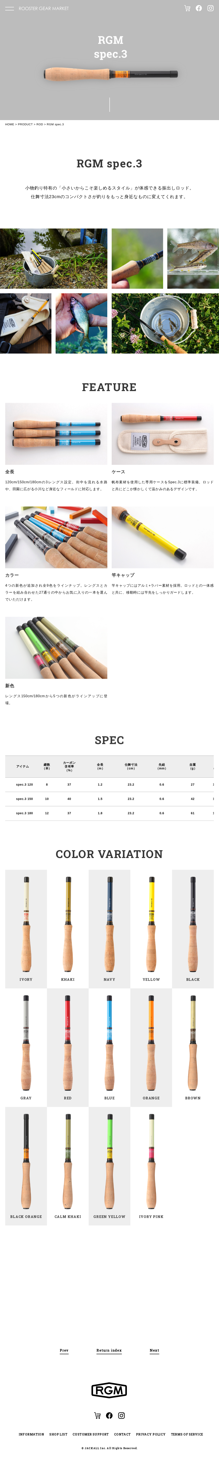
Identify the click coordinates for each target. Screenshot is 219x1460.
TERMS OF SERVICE (187, 1434)
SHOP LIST (58, 1434)
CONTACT (122, 1434)
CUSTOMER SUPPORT (91, 1434)
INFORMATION (31, 1434)
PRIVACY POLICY (151, 1434)
